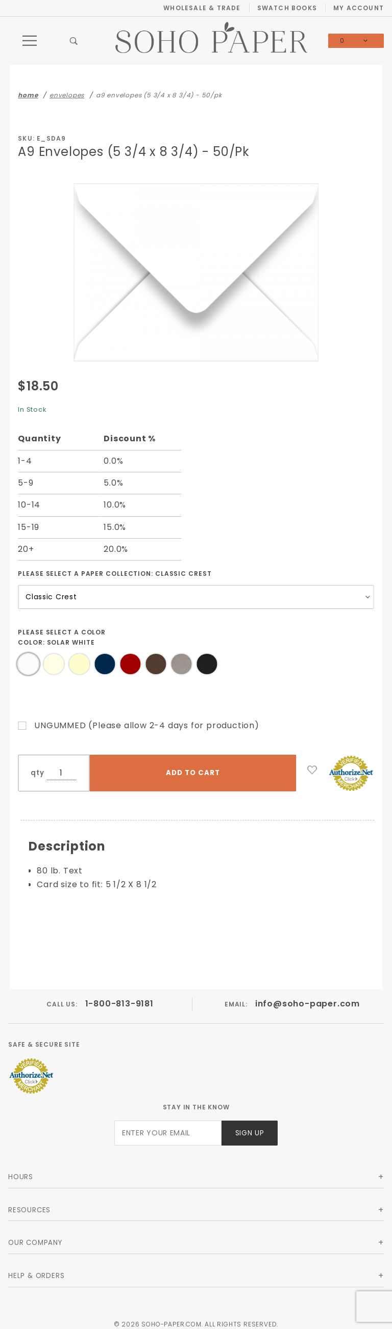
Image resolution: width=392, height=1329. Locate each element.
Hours (20, 1169)
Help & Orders (36, 1268)
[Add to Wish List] (312, 770)
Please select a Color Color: (62, 637)
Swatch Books (287, 8)
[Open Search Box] (74, 41)
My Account (358, 8)
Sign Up (249, 1125)
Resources (29, 1202)
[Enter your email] (168, 1125)
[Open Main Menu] (30, 41)
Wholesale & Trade (201, 8)
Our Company (35, 1235)
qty (37, 773)
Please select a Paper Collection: (114, 573)
